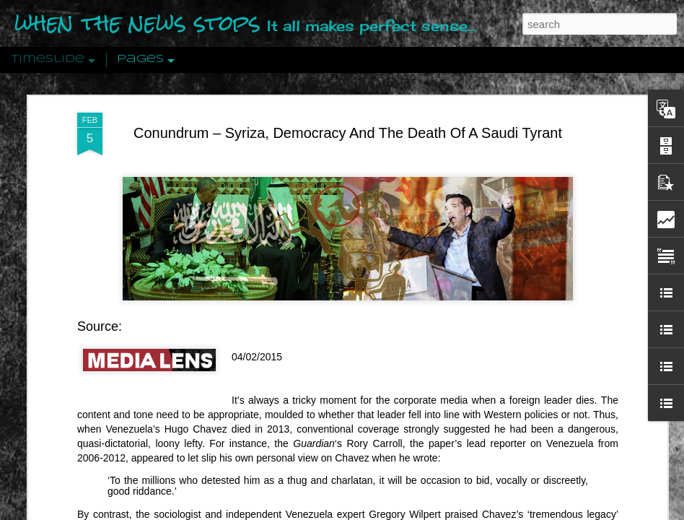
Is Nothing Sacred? (323, 183)
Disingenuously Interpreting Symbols (566, 232)
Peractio (61, 335)
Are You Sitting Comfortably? (351, 370)
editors (465, 104)
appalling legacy (560, 75)
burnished (444, 89)
